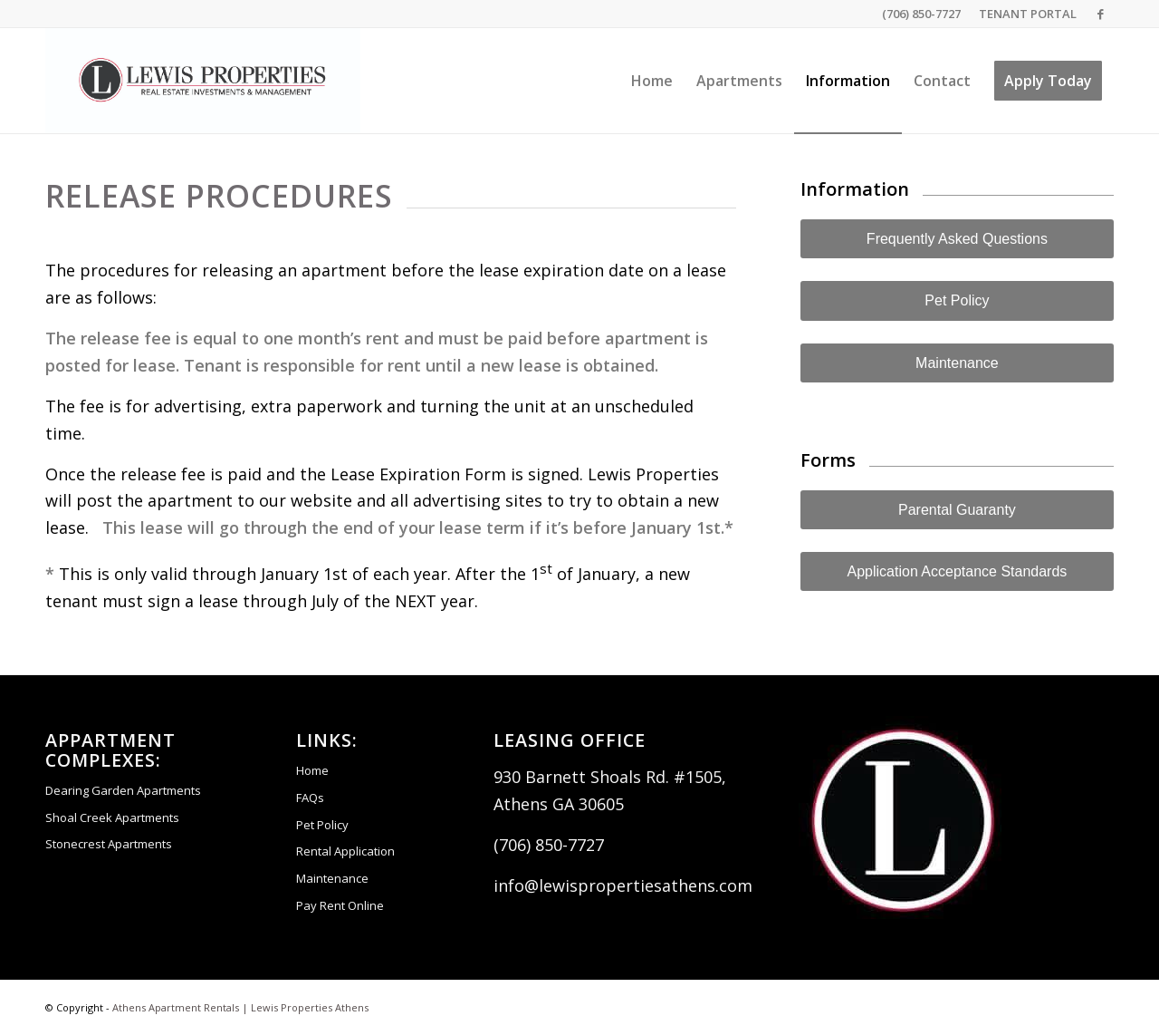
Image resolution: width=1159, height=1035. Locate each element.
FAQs (310, 797)
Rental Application (345, 851)
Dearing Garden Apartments (123, 790)
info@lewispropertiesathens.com (622, 885)
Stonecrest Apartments (108, 844)
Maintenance (332, 878)
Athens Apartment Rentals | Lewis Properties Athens (240, 1007)
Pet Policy (322, 825)
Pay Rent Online (340, 905)
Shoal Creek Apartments (112, 817)
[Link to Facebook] (1100, 13)
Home (312, 770)
